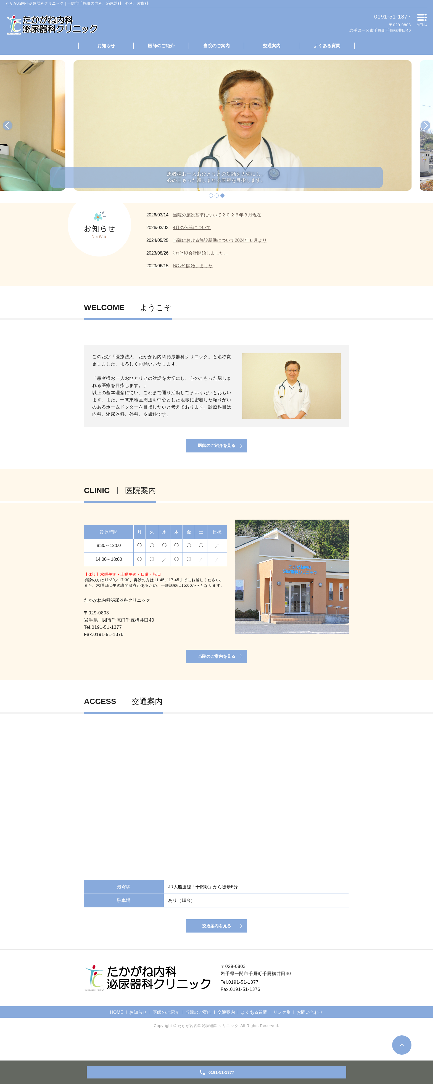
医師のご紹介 (161, 45)
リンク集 (282, 1035)
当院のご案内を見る (216, 670)
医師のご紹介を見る (216, 451)
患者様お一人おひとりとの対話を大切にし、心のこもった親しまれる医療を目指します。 (216, 176)
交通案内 (272, 45)
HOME (116, 1035)
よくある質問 (327, 45)
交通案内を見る (216, 947)
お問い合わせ (310, 1035)
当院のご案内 (216, 45)
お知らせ (106, 45)
